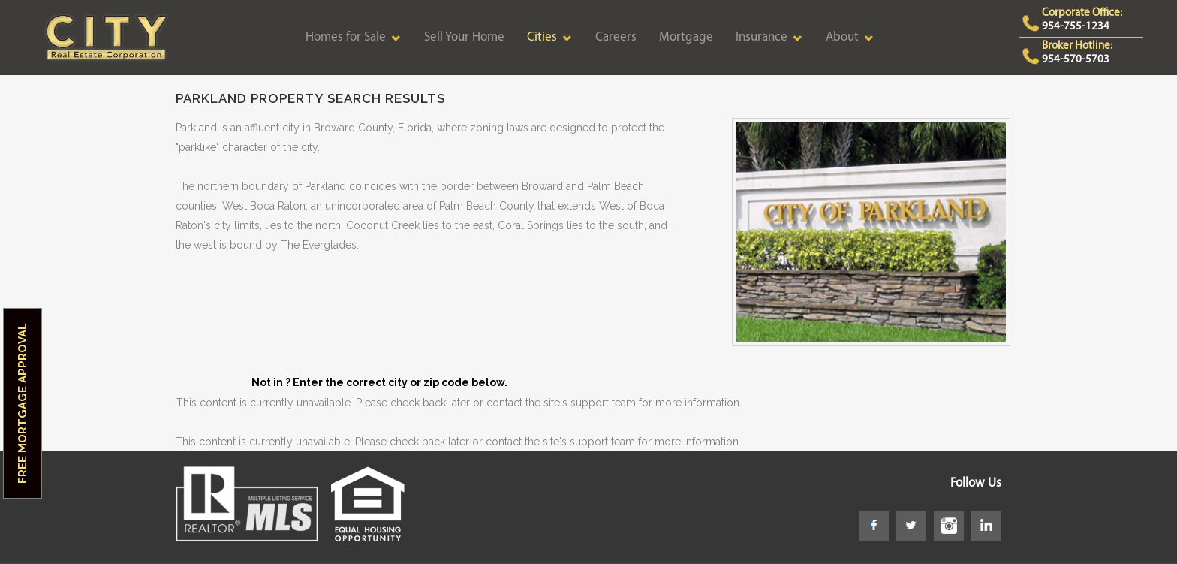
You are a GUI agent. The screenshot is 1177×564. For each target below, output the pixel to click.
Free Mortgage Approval (22, 403)
